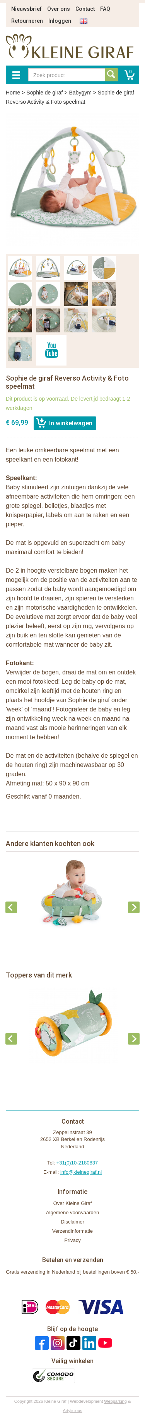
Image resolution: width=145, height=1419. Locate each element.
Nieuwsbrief (26, 9)
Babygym (80, 92)
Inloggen (59, 21)
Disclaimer (72, 1222)
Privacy (72, 1240)
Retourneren (27, 21)
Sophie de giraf (44, 92)
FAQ (105, 9)
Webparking (115, 1401)
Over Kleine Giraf (72, 1203)
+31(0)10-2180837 (77, 1163)
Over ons (58, 9)
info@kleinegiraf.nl (81, 1172)
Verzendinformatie (72, 1231)
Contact (85, 9)
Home (13, 92)
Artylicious (72, 1410)
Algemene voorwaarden (72, 1212)
